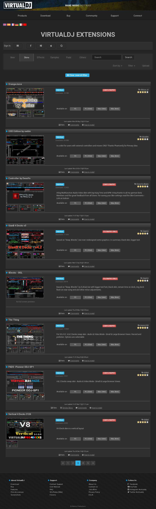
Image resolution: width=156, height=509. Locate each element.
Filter (131, 65)
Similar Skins (67, 408)
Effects (40, 57)
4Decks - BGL (15, 272)
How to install (89, 125)
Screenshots (16, 495)
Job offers (93, 489)
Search (128, 57)
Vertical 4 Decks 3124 (19, 414)
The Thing (13, 320)
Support (115, 15)
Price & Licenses (17, 492)
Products (22, 15)
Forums (53, 495)
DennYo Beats (143, 184)
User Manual (55, 487)
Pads (68, 57)
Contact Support (56, 484)
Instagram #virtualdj (137, 489)
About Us (92, 484)
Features (14, 489)
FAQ (51, 489)
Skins (26, 57)
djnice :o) (145, 89)
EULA (91, 495)
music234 (144, 325)
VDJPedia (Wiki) (56, 492)
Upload (145, 65)
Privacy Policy (94, 492)
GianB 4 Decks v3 (17, 225)
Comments (74, 125)
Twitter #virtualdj (136, 492)
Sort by (117, 65)
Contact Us (93, 487)
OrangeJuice (15, 84)
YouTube (132, 487)
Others (83, 57)
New (13, 57)
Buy (68, 15)
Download (45, 15)
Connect (138, 15)
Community (91, 15)
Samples (54, 57)
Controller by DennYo (19, 178)
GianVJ (146, 231)
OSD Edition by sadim (19, 131)
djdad (146, 372)
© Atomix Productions (78, 506)
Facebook (133, 484)
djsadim (145, 137)
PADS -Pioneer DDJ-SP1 (21, 367)
